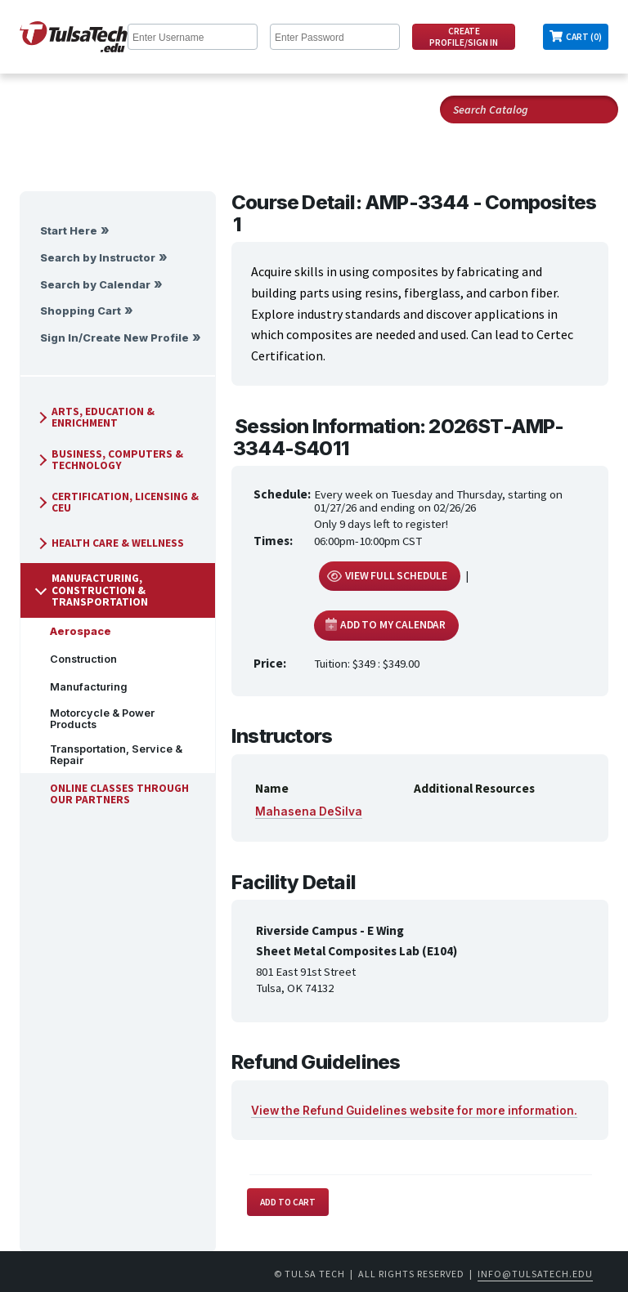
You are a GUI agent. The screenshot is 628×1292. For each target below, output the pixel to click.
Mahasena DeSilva (308, 811)
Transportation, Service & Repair (109, 755)
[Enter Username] (193, 37)
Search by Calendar (95, 285)
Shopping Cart (80, 311)
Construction (77, 659)
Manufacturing (82, 687)
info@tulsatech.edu (535, 1273)
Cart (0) (584, 36)
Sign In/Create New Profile (114, 338)
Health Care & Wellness (109, 543)
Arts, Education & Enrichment (95, 417)
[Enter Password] (335, 37)
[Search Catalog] (529, 109)
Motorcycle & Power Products (96, 719)
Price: (269, 663)
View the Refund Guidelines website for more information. (414, 1110)
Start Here (68, 231)
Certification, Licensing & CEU (117, 502)
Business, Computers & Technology (109, 459)
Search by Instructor (97, 258)
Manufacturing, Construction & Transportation (91, 589)
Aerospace (74, 631)
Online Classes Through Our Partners (113, 794)
